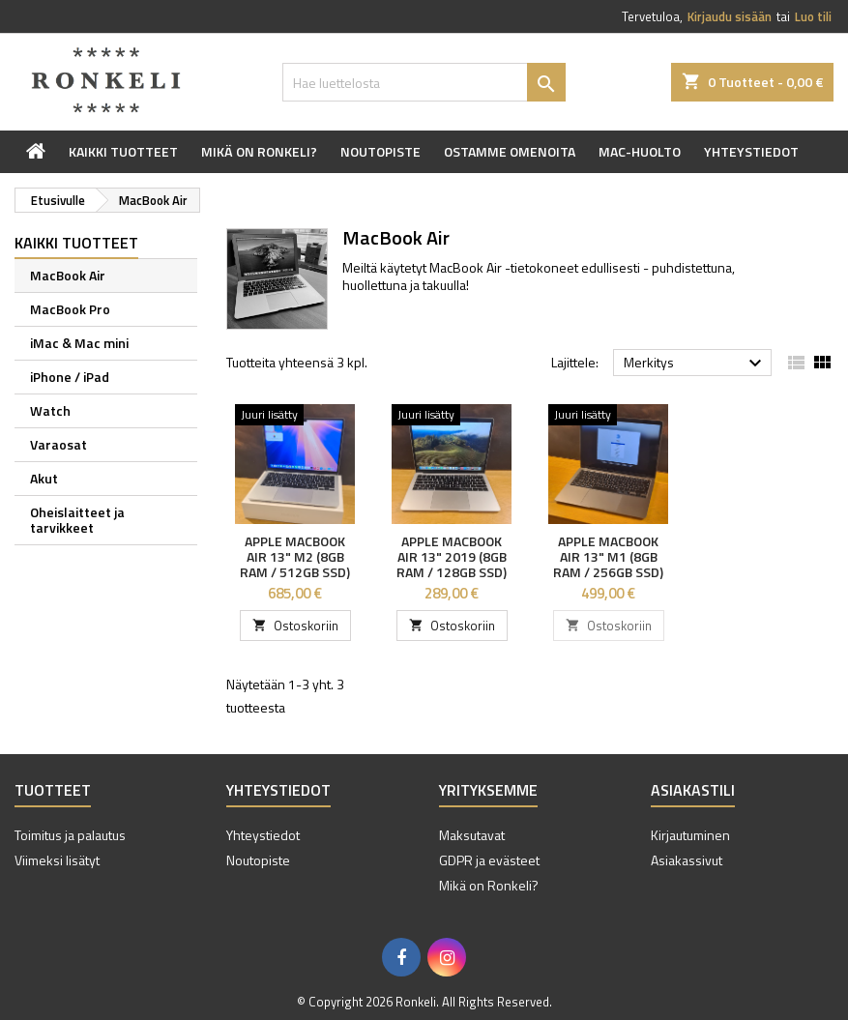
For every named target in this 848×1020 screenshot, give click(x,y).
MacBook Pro (70, 309)
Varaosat (58, 444)
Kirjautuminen (690, 835)
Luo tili (813, 16)
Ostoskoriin (295, 625)
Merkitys (695, 363)
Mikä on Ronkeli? (259, 151)
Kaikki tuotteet (123, 151)
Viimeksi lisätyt (57, 860)
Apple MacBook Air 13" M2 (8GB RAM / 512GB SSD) (295, 556)
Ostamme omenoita (509, 151)
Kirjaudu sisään (729, 16)
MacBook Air (67, 275)
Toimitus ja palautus (70, 835)
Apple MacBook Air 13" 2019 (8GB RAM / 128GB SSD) (451, 556)
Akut (44, 478)
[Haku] (423, 82)
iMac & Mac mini (79, 343)
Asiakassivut (686, 860)
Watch (50, 410)
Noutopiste (380, 151)
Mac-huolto (640, 151)
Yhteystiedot (751, 151)
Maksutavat (472, 835)
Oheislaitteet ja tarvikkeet (77, 520)
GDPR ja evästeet (489, 860)
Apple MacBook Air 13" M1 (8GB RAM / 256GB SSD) (608, 556)
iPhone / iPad (69, 376)
